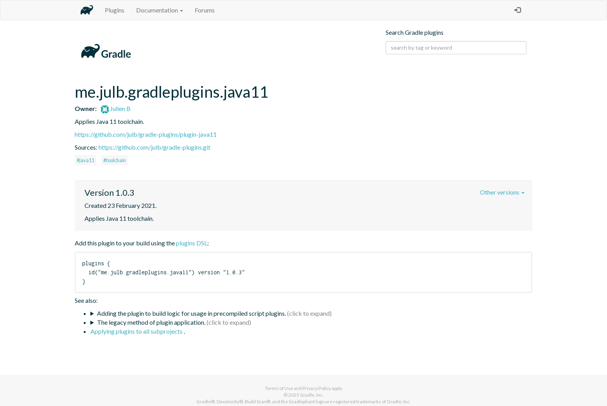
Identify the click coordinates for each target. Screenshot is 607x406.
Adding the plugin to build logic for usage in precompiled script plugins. (191, 313)
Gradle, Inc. (312, 395)
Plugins (114, 10)
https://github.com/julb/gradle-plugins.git (154, 147)
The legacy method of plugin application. (151, 322)
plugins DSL (191, 243)
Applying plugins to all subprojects (137, 331)
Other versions (502, 192)
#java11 (85, 160)
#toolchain (114, 160)
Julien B (116, 108)
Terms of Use (279, 388)
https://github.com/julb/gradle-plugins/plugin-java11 (146, 134)
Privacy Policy (316, 388)
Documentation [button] (159, 10)
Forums (205, 10)
